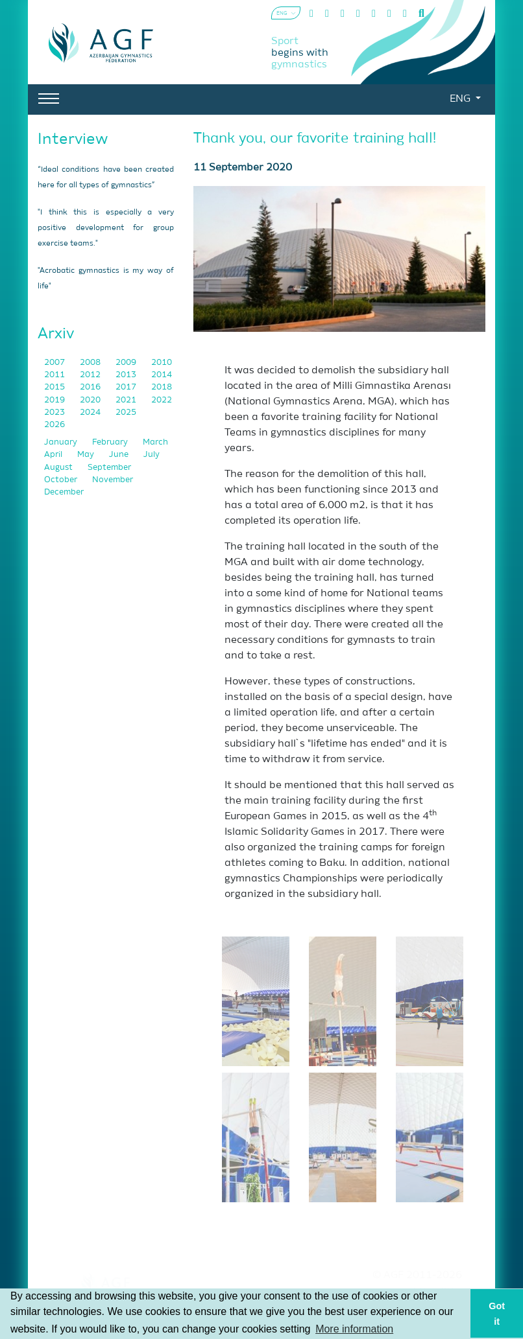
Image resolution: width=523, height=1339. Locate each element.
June (119, 454)
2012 (91, 375)
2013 (127, 375)
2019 (55, 400)
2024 (91, 412)
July (151, 454)
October (61, 480)
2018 (161, 387)
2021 (127, 400)
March (155, 442)
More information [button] (354, 1328)
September (109, 467)
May (86, 454)
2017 (127, 387)
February (111, 442)
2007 (55, 362)
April (54, 454)
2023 (55, 412)
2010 (161, 362)
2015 (55, 387)
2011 (55, 375)
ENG (461, 99)
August (59, 467)
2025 (126, 412)
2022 (161, 400)
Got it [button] (497, 1314)
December (64, 492)
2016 (91, 387)
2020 (91, 400)
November (112, 480)
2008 (91, 362)
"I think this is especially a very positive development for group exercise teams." (106, 228)
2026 (54, 425)
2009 (127, 362)
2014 (161, 375)
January (61, 442)
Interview (73, 139)
